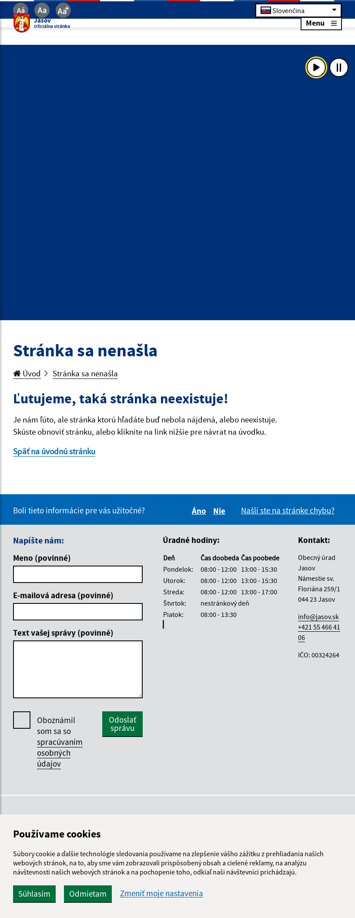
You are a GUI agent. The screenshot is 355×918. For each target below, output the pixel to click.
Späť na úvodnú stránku (54, 451)
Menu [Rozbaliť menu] (321, 23)
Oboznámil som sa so (60, 742)
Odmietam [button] (88, 893)
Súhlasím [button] (34, 893)
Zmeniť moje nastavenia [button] (161, 893)
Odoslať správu (122, 723)
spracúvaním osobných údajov (60, 753)
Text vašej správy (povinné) (63, 632)
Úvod (27, 373)
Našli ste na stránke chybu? (288, 510)
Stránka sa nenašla (85, 373)
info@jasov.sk (318, 616)
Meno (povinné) (42, 558)
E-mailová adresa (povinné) (63, 595)
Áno (200, 511)
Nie (220, 511)
